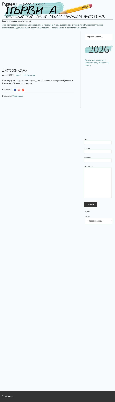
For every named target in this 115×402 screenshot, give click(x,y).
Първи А (8, 4)
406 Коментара (29, 75)
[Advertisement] (40, 47)
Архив (87, 216)
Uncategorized (17, 96)
